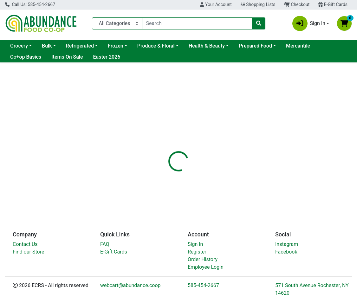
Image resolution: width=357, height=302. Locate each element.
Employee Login (206, 267)
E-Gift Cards (332, 4)
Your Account (215, 4)
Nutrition (192, 143)
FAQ (104, 244)
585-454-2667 (203, 285)
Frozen (115, 46)
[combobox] (197, 23)
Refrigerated (80, 46)
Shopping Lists (258, 4)
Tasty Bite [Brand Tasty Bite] (222, 187)
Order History (202, 259)
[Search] (197, 23)
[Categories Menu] (117, 23)
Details (166, 143)
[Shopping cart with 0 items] (344, 23)
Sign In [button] (308, 23)
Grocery (19, 46)
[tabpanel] (252, 180)
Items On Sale (67, 57)
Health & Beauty (207, 46)
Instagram (286, 244)
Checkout (296, 4)
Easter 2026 (106, 57)
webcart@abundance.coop (130, 285)
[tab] (165, 144)
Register (197, 252)
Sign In (195, 244)
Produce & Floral (156, 46)
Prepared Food (255, 46)
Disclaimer (222, 143)
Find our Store (28, 252)
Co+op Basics (25, 57)
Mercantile (298, 46)
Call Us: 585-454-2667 (30, 4)
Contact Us (25, 244)
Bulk (47, 46)
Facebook (286, 252)
